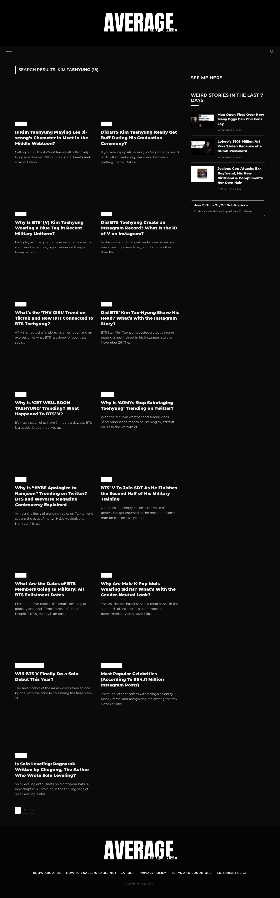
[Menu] (9, 51)
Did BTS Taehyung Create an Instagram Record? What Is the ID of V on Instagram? (139, 228)
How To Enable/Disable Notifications (100, 872)
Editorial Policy (232, 872)
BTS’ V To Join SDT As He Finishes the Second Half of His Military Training (139, 493)
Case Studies (111, 665)
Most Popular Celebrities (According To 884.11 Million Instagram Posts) (132, 679)
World (107, 394)
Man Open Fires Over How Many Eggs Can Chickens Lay (241, 119)
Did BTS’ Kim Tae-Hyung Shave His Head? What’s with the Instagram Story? (140, 318)
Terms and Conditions (191, 872)
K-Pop (106, 123)
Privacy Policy (153, 872)
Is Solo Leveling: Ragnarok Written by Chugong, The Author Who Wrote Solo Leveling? (52, 769)
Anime (21, 123)
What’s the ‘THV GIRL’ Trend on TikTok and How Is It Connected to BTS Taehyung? (54, 318)
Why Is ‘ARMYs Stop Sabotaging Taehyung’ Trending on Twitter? (137, 405)
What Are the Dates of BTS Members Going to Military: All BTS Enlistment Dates (49, 589)
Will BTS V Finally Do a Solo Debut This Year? (46, 676)
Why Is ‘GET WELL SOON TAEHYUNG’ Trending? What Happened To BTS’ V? (47, 408)
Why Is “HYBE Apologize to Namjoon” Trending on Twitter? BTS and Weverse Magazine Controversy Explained (51, 496)
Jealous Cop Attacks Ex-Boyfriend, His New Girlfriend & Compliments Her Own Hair (240, 176)
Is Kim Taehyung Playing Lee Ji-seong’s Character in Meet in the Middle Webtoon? (51, 138)
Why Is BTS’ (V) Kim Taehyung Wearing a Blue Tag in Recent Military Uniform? (49, 228)
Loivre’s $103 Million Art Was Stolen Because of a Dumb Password (240, 146)
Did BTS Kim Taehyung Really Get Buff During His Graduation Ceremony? (139, 138)
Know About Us (47, 872)
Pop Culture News (29, 665)
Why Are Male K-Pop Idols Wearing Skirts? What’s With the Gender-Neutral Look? (138, 589)
